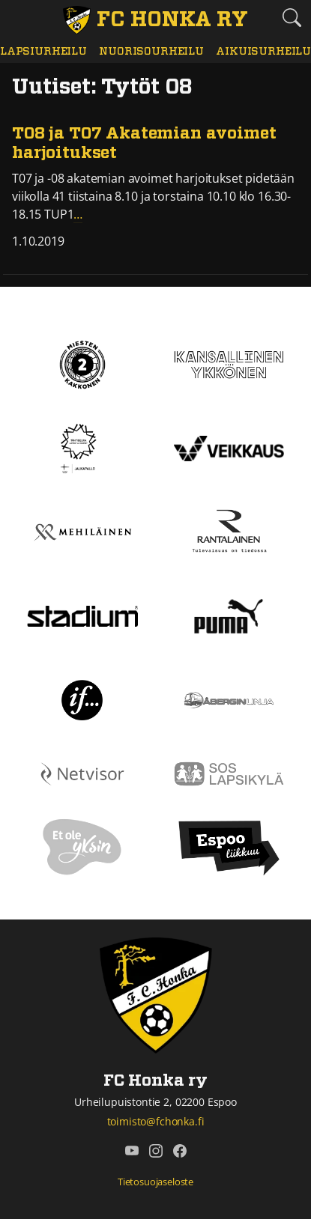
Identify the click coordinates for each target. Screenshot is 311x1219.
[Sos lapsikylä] (229, 772)
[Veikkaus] (229, 447)
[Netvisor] (82, 772)
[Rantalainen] (228, 531)
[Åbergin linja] (229, 698)
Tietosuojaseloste (155, 1181)
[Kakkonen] (82, 363)
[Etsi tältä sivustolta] (292, 18)
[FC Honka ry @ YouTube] (132, 1151)
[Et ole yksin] (82, 847)
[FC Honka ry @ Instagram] (156, 1151)
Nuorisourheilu (151, 51)
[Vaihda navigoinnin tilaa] (18, 18)
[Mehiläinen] (82, 531)
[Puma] (228, 615)
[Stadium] (82, 615)
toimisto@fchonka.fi (156, 1121)
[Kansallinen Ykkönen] (229, 363)
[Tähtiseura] (82, 447)
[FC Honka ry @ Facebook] (180, 1151)
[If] (82, 698)
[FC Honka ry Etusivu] (155, 20)
